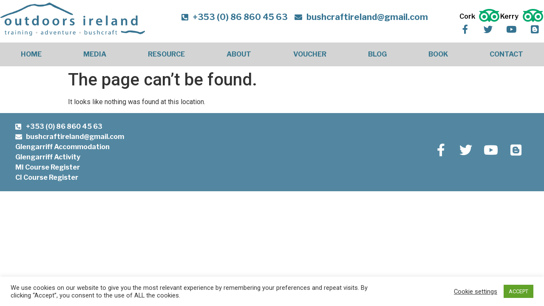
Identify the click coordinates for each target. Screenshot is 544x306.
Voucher (309, 54)
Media (94, 54)
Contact (506, 54)
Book (438, 54)
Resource (166, 54)
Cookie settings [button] (475, 291)
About (239, 54)
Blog (377, 54)
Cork (468, 16)
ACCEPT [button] (518, 291)
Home (31, 54)
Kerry (511, 16)
